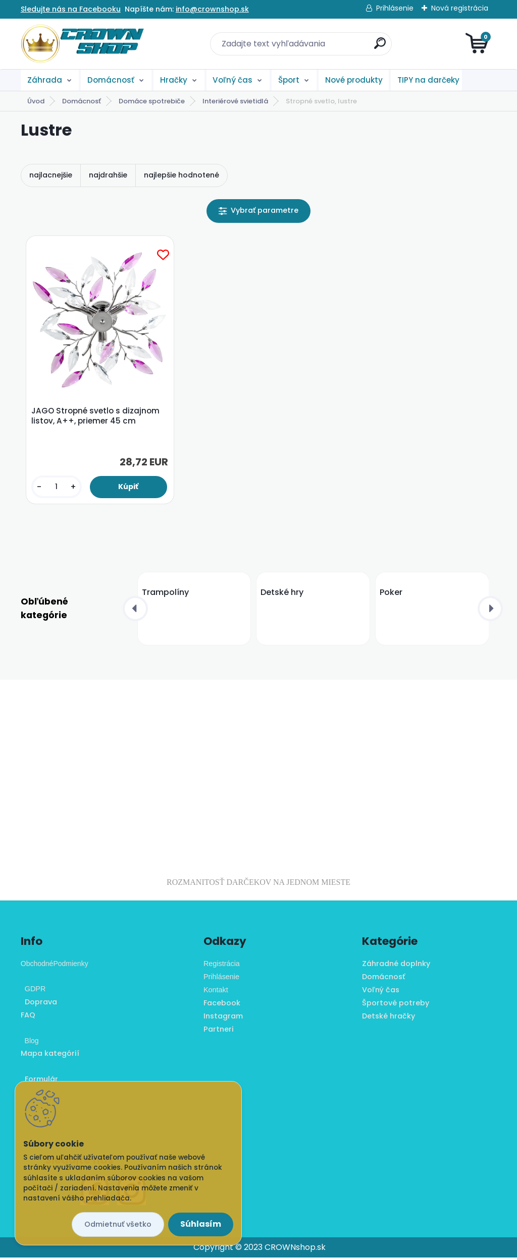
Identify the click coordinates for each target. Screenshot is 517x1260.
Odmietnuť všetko (117, 1224)
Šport (288, 80)
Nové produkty (354, 80)
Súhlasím (200, 1224)
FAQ (28, 1017)
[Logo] (82, 44)
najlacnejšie (50, 175)
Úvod (35, 101)
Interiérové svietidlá (235, 101)
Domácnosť (110, 80)
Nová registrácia (459, 8)
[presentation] (135, 610)
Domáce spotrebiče (152, 101)
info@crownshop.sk (212, 9)
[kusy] (57, 488)
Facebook (221, 1005)
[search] (380, 47)
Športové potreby (395, 1005)
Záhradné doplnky (396, 966)
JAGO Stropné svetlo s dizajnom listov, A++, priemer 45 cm (97, 417)
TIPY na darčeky (428, 80)
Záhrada (44, 80)
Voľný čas (232, 80)
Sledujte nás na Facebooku (71, 9)
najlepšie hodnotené (181, 175)
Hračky (173, 80)
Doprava (39, 1004)
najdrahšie (108, 175)
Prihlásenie (394, 8)
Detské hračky (388, 1018)
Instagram (223, 1018)
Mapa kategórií (50, 1056)
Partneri (218, 1031)
